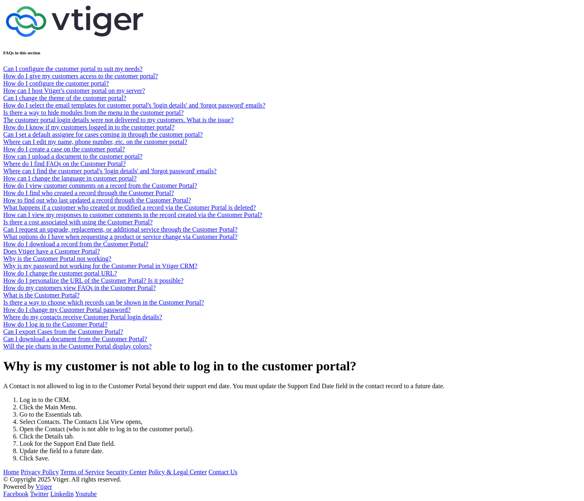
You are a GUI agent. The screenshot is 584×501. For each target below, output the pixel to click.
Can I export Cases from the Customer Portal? (63, 331)
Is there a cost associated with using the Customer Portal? (77, 222)
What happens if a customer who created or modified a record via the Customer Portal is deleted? (129, 207)
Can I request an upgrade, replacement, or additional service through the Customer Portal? (120, 229)
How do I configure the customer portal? (56, 83)
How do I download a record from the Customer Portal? (75, 244)
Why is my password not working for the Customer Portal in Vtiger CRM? (100, 265)
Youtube (86, 493)
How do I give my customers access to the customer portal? (80, 76)
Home (11, 472)
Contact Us (223, 472)
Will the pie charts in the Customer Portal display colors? (77, 346)
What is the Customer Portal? (41, 295)
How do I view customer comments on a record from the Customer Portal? (100, 185)
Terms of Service (82, 472)
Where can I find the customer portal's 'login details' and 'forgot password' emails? (110, 171)
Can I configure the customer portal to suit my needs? (72, 68)
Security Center (126, 472)
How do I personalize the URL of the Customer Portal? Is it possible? (93, 280)
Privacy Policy (40, 472)
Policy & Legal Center (177, 472)
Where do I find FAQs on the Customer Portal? (64, 163)
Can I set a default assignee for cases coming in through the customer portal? (103, 134)
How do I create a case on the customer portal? (64, 149)
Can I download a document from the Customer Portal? (75, 338)
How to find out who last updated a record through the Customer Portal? (97, 200)
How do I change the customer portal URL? (60, 273)
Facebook (15, 493)
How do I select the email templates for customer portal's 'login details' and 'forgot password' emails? (134, 105)
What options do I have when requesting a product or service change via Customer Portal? (120, 236)
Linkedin (62, 493)
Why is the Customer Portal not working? (57, 258)
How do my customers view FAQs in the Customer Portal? (79, 287)
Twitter (39, 493)
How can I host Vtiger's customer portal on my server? (74, 90)
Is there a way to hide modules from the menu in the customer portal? (93, 112)
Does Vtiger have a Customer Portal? (51, 251)
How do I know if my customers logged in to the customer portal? (88, 127)
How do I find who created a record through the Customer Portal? (88, 192)
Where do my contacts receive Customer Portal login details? (82, 317)
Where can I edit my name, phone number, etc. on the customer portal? (95, 141)
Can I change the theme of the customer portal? (64, 98)
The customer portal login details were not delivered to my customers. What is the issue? (118, 119)
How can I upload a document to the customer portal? (72, 156)
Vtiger (44, 486)
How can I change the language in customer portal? (70, 178)
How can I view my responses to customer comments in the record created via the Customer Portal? (132, 214)
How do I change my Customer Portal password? (67, 309)
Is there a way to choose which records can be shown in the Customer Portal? (103, 302)
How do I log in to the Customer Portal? (55, 324)
